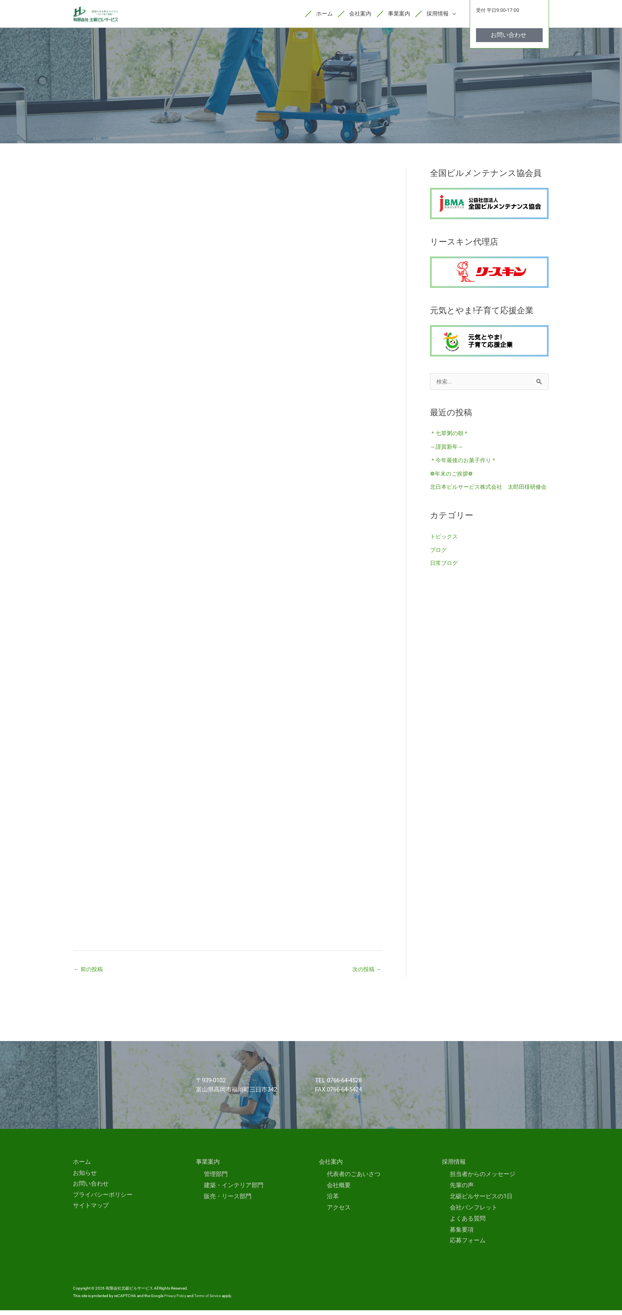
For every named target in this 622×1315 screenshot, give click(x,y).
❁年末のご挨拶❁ (453, 478)
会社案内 (331, 1166)
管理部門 (216, 1179)
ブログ (439, 566)
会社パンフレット (473, 1212)
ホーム (82, 1166)
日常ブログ (445, 579)
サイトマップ (91, 1210)
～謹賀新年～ (448, 451)
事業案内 (208, 1166)
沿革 (333, 1201)
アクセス (339, 1212)
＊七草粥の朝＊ (451, 438)
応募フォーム (468, 1245)
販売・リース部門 (227, 1201)
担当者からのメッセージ (482, 1179)
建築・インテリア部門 (233, 1190)
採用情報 (454, 1166)
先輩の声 (462, 1190)
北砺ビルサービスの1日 (481, 1201)
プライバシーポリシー (102, 1199)
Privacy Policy (176, 1300)
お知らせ (85, 1177)
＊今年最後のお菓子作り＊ (465, 464)
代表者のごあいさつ (353, 1179)
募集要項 (462, 1234)
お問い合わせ (91, 1188)
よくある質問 (468, 1223)
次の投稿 (365, 973)
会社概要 (339, 1190)
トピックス (445, 552)
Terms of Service (210, 1300)
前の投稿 (89, 973)
